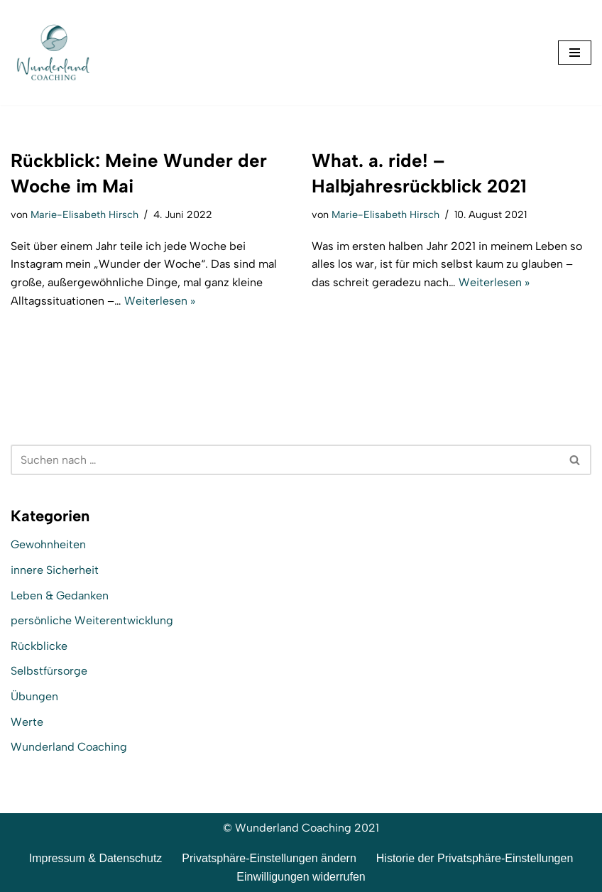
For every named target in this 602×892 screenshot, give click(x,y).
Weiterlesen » (159, 301)
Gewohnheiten (48, 544)
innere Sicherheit (55, 570)
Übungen (34, 696)
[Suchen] (285, 460)
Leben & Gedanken (60, 595)
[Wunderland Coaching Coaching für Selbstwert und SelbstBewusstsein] (53, 52)
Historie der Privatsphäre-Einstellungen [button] (474, 858)
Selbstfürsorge (49, 671)
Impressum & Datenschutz (96, 858)
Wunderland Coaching (69, 747)
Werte (27, 722)
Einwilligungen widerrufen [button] (300, 877)
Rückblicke (39, 646)
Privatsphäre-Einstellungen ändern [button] (269, 858)
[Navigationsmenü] (574, 52)
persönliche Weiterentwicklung (92, 620)
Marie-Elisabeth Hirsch (84, 214)
